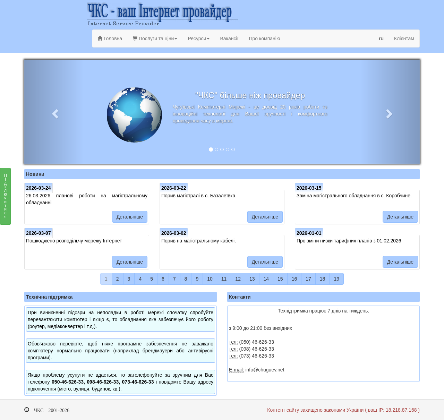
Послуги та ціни (155, 38)
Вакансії (229, 38)
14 (266, 279)
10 (210, 279)
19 (336, 279)
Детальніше (130, 217)
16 (294, 279)
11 (224, 279)
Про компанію (264, 38)
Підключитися (5, 198)
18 (322, 279)
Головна (109, 38)
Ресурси (199, 38)
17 (308, 279)
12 (238, 279)
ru (381, 38)
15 (280, 279)
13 (252, 279)
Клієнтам (404, 38)
